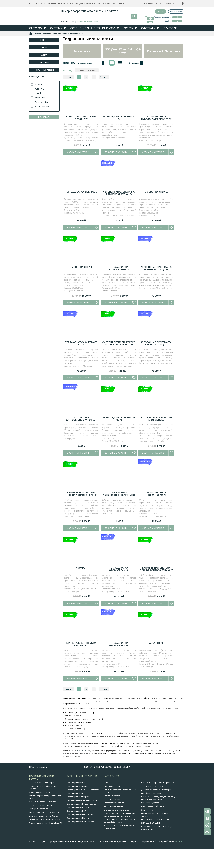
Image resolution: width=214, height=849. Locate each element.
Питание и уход (104, 28)
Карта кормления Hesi (76, 793)
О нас (106, 782)
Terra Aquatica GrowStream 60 (119, 644)
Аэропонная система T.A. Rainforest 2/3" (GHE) (156, 268)
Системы (56, 28)
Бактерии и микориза (38, 809)
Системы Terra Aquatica (87, 70)
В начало (68, 76)
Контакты (72, 3)
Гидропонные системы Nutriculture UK (45, 823)
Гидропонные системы (114, 803)
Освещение (78, 28)
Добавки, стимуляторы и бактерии (156, 789)
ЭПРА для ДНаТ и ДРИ (150, 823)
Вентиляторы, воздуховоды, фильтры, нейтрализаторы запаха (158, 798)
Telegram (116, 767)
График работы (172, 3)
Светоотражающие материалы (155, 819)
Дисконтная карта (90, 3)
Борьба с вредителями (151, 793)
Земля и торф (147, 810)
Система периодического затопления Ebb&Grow (118, 343)
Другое (168, 28)
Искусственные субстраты (152, 806)
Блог (32, 3)
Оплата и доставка (113, 3)
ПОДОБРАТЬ (44, 117)
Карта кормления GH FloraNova (80, 821)
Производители (56, 3)
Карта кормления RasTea (78, 811)
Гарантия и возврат (112, 786)
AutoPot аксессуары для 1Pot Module (156, 418)
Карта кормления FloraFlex (78, 807)
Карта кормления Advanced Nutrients (83, 789)
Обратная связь (152, 3)
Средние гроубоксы (112, 795)
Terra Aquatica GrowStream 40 (119, 569)
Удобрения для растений (152, 786)
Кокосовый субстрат (150, 803)
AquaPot (81, 568)
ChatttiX (126, 767)
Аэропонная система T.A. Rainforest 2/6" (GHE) (156, 343)
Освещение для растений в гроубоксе (157, 782)
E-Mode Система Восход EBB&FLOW (81, 118)
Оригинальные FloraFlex (39, 792)
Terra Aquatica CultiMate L (81, 193)
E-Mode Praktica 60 (156, 192)
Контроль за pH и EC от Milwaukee (44, 812)
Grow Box (35, 28)
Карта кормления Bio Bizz (78, 786)
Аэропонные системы (113, 806)
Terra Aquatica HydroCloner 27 (119, 268)
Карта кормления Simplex (78, 797)
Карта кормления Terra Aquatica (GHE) (83, 800)
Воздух (128, 28)
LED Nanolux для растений (40, 805)
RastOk (178, 841)
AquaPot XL (156, 643)
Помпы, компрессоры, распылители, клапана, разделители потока (119, 814)
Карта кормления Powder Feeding (81, 804)
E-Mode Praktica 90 (81, 267)
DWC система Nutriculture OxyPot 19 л (81, 418)
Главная (37, 34)
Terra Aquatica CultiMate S (119, 118)
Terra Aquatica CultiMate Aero (119, 418)
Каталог (40, 3)
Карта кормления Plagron (78, 818)
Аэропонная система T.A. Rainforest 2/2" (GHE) (119, 193)
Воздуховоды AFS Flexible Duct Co (43, 816)
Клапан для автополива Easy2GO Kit (81, 644)
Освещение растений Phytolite (42, 801)
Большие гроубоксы (112, 799)
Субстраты (148, 28)
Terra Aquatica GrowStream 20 (156, 493)
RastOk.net (82, 750)
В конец (103, 76)
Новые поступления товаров (42, 782)
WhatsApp (106, 767)
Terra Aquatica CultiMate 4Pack (81, 343)
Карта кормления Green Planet (80, 814)
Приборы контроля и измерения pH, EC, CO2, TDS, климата (119, 820)
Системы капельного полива (116, 810)
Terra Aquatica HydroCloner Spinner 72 (156, 118)
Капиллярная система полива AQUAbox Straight (156, 569)
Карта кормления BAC (76, 782)
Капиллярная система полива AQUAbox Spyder (81, 493)
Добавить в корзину (78, 152)
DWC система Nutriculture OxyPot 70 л (119, 493)
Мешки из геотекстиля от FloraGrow (44, 819)
